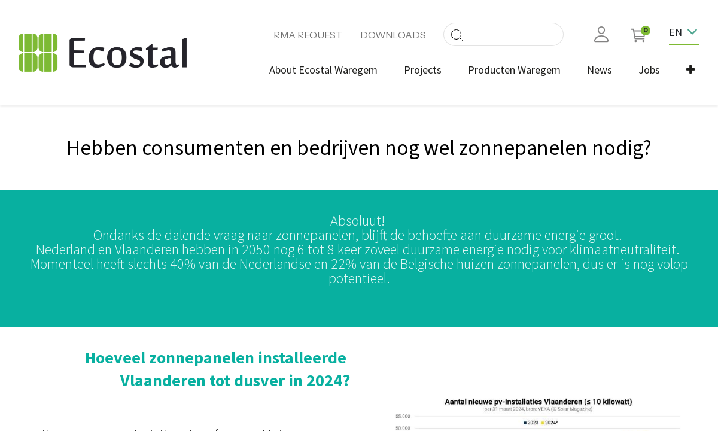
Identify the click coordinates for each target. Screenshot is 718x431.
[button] (690, 70)
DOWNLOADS (393, 35)
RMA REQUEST (307, 35)
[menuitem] (323, 70)
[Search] (456, 34)
